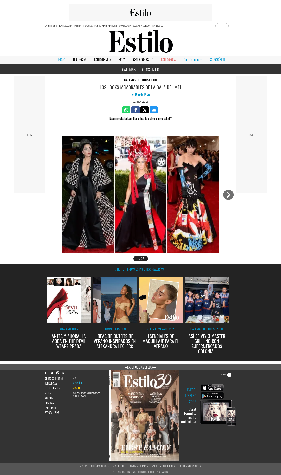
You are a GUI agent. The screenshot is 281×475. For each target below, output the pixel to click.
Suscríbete (79, 383)
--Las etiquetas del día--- (140, 367)
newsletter (79, 388)
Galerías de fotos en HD (140, 79)
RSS (74, 378)
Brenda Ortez (142, 94)
